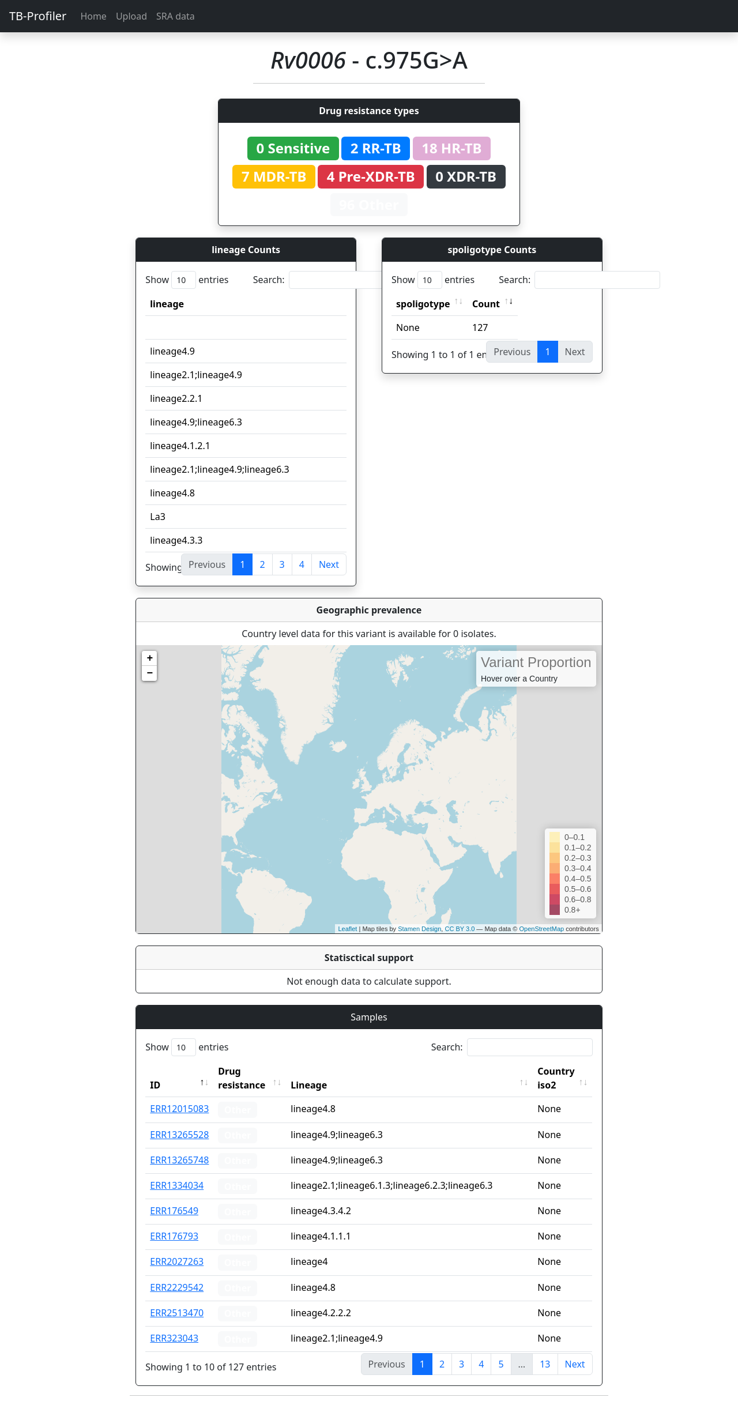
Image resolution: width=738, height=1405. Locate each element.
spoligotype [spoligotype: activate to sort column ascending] (423, 303)
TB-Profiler (37, 16)
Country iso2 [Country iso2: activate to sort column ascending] (556, 1078)
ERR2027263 (177, 1261)
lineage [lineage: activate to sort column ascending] (167, 303)
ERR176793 (174, 1236)
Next (329, 564)
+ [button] (149, 658)
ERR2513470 (177, 1312)
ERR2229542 (177, 1287)
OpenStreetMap (541, 928)
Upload (131, 16)
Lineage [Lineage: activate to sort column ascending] (309, 1085)
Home (93, 16)
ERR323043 (174, 1338)
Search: (334, 280)
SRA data (175, 16)
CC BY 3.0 (460, 928)
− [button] (149, 673)
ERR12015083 (179, 1108)
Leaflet (347, 928)
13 (545, 1364)
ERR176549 (174, 1210)
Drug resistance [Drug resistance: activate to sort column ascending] (241, 1078)
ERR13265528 (179, 1134)
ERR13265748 (179, 1160)
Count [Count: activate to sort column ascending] (486, 303)
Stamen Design (419, 928)
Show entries (186, 280)
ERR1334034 (177, 1185)
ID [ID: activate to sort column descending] (155, 1085)
